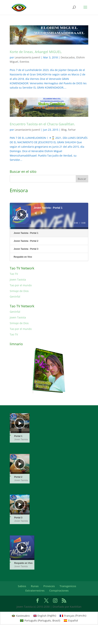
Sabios (22, 586)
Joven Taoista (18, 279)
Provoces (49, 586)
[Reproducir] (21, 214)
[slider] (49, 228)
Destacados (68, 57)
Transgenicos (68, 586)
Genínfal (15, 296)
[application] (49, 216)
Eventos (24, 61)
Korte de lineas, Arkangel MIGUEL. (36, 52)
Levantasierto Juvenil (27, 57)
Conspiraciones (59, 590)
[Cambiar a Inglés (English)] (44, 615)
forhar (72, 129)
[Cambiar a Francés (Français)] (73, 615)
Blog (64, 129)
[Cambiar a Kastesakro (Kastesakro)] (20, 615)
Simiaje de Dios (19, 291)
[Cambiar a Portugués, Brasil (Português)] (40, 620)
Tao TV (14, 274)
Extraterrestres (34, 590)
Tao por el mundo (21, 285)
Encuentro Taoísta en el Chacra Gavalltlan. (42, 124)
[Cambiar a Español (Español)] (71, 620)
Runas (35, 586)
